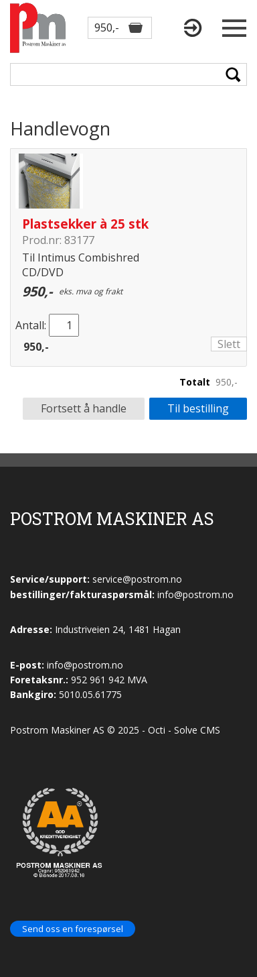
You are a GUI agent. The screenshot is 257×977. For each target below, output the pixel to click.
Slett (229, 344)
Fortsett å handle (83, 408)
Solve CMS (197, 730)
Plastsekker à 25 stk (85, 224)
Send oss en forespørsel (72, 929)
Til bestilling (198, 408)
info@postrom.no (85, 664)
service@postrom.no (137, 579)
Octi (156, 730)
